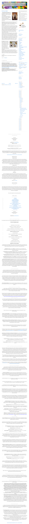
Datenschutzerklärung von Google (5, 67)
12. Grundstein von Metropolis (22, 52)
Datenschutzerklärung (21, 30)
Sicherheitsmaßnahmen (15, 201)
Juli (20, 103)
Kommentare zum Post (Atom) (7, 84)
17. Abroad (20, 56)
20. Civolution (20, 59)
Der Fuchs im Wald (22, 111)
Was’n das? (20, 73)
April (20, 106)
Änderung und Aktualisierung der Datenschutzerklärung (15, 207)
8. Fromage (20, 48)
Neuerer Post (3, 83)
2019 (19, 118)
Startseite (10, 83)
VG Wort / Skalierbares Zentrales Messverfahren (15, 203)
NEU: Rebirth (20, 39)
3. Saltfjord (20, 43)
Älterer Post (16, 83)
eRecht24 (16, 180)
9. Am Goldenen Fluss (21, 49)
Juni (20, 104)
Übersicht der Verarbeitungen (15, 199)
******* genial (20, 87)
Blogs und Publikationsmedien (15, 204)
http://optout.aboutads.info (20, 330)
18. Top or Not (20, 57)
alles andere (20, 35)
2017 (19, 120)
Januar (20, 117)
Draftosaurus (21, 112)
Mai (20, 105)
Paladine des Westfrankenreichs (23, 109)
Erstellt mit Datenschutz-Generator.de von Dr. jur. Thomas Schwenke (14, 154)
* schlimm (20, 82)
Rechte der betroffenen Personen (15, 208)
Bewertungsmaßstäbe (24, 20)
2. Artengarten (20, 42)
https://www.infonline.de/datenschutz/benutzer (14, 363)
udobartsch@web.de (16, 142)
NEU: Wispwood (20, 40)
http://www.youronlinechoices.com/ (10, 330)
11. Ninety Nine (20, 51)
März (20, 107)
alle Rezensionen (21, 34)
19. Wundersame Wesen (21, 58)
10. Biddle (20, 50)
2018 (19, 119)
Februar (21, 116)
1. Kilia (19, 41)
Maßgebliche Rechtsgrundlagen (15, 200)
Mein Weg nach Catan (22, 110)
